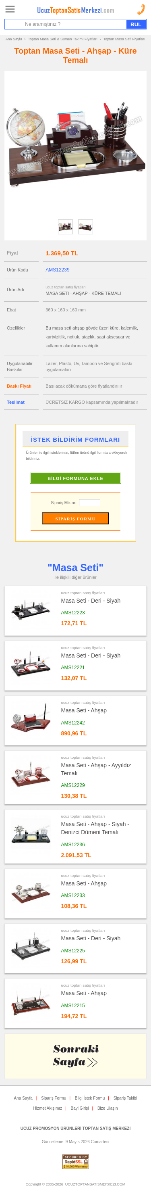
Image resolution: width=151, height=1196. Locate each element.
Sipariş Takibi (125, 1098)
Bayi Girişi (80, 1108)
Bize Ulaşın (107, 1108)
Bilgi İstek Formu (90, 1098)
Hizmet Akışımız (47, 1108)
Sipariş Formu (53, 1098)
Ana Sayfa (14, 39)
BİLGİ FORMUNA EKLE (75, 478)
